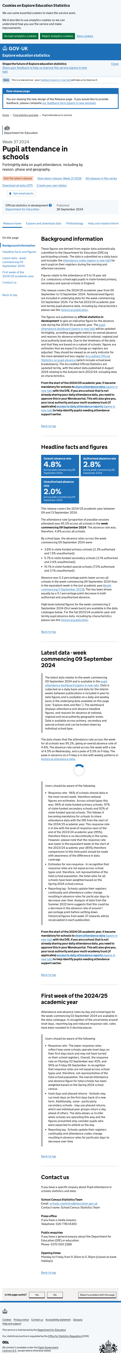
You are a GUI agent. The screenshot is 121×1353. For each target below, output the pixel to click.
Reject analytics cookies (57, 36)
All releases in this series (101, 178)
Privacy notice (21, 1319)
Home (5, 115)
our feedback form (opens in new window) (69, 103)
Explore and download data (43, 223)
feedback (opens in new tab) (55, 79)
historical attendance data (58, 759)
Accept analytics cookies (20, 36)
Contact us (9, 282)
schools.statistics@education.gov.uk (74, 1203)
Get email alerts (21, 193)
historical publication (74, 310)
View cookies (85, 36)
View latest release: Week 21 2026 (59, 178)
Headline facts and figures (19, 252)
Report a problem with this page (97, 1294)
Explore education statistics (26, 55)
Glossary (77, 1319)
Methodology (74, 223)
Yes (40, 1294)
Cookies (6, 1319)
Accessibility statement (58, 1319)
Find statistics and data (25, 115)
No (58, 1294)
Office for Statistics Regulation (65, 1336)
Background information (18, 245)
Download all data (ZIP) (17, 185)
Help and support (11, 1323)
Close (115, 64)
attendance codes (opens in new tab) (87, 260)
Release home (12, 223)
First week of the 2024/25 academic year (18, 274)
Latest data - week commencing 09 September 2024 (14, 262)
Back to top (9, 295)
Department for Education (22, 209)
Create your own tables (52, 185)
